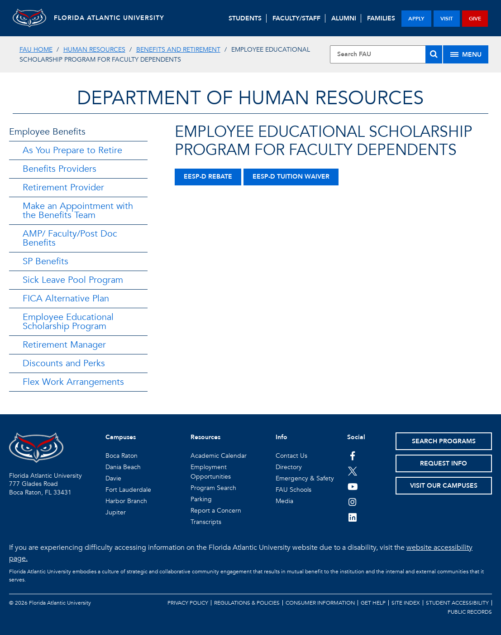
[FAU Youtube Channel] (352, 486)
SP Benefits (45, 261)
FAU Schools (293, 489)
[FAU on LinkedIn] (352, 517)
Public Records (470, 612)
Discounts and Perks (64, 363)
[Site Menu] (465, 54)
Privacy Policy (187, 602)
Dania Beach (123, 467)
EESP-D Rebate (208, 176)
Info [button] (281, 437)
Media (284, 501)
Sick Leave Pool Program (73, 280)
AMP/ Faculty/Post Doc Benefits (70, 238)
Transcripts (206, 522)
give (475, 18)
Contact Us (291, 455)
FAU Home (35, 49)
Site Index (405, 602)
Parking (201, 499)
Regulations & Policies (247, 602)
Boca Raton (121, 455)
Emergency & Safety (305, 478)
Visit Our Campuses (443, 485)
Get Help (373, 602)
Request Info (443, 463)
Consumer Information (320, 602)
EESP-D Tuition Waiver (291, 176)
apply (416, 18)
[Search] (433, 54)
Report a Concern (216, 510)
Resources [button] (205, 437)
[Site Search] (386, 54)
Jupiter (115, 512)
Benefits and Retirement (178, 49)
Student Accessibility (457, 602)
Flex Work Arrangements (73, 382)
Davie (113, 478)
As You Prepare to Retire (72, 150)
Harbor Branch (126, 501)
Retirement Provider (63, 187)
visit (446, 18)
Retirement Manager (64, 345)
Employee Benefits (47, 132)
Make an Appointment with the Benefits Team (78, 210)
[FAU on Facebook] (352, 455)
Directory (289, 467)
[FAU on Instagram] (352, 501)
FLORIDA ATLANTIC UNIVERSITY (113, 18)
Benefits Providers (59, 169)
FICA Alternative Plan (66, 298)
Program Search (213, 488)
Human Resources (94, 49)
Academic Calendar (219, 455)
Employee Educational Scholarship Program (68, 321)
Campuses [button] (120, 437)
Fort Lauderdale (128, 489)
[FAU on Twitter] (352, 470)
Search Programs (444, 441)
